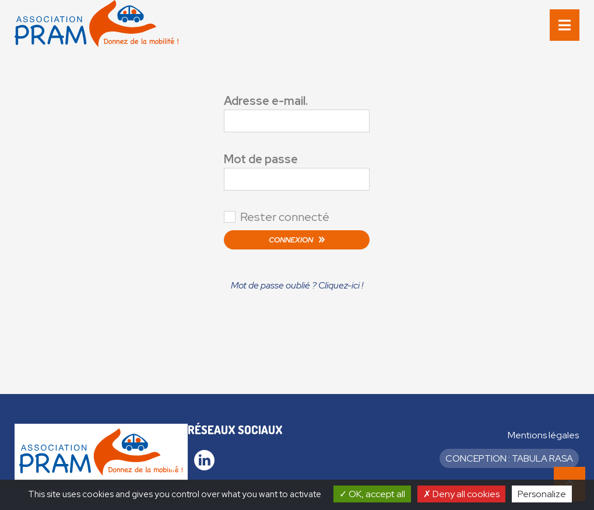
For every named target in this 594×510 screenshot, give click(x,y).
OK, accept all (372, 494)
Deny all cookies (461, 494)
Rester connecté (284, 217)
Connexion (291, 240)
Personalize (542, 494)
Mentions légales (543, 435)
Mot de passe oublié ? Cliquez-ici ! (297, 285)
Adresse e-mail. (266, 101)
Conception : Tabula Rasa (509, 458)
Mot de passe (261, 159)
